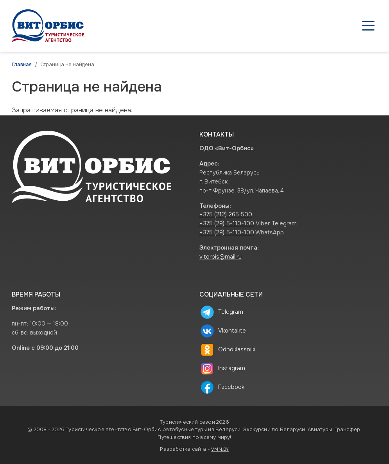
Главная (22, 64)
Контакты (353, 26)
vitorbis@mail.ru (220, 257)
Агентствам (218, 26)
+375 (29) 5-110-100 (226, 223)
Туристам (270, 26)
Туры (174, 26)
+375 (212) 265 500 (225, 214)
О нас (312, 26)
